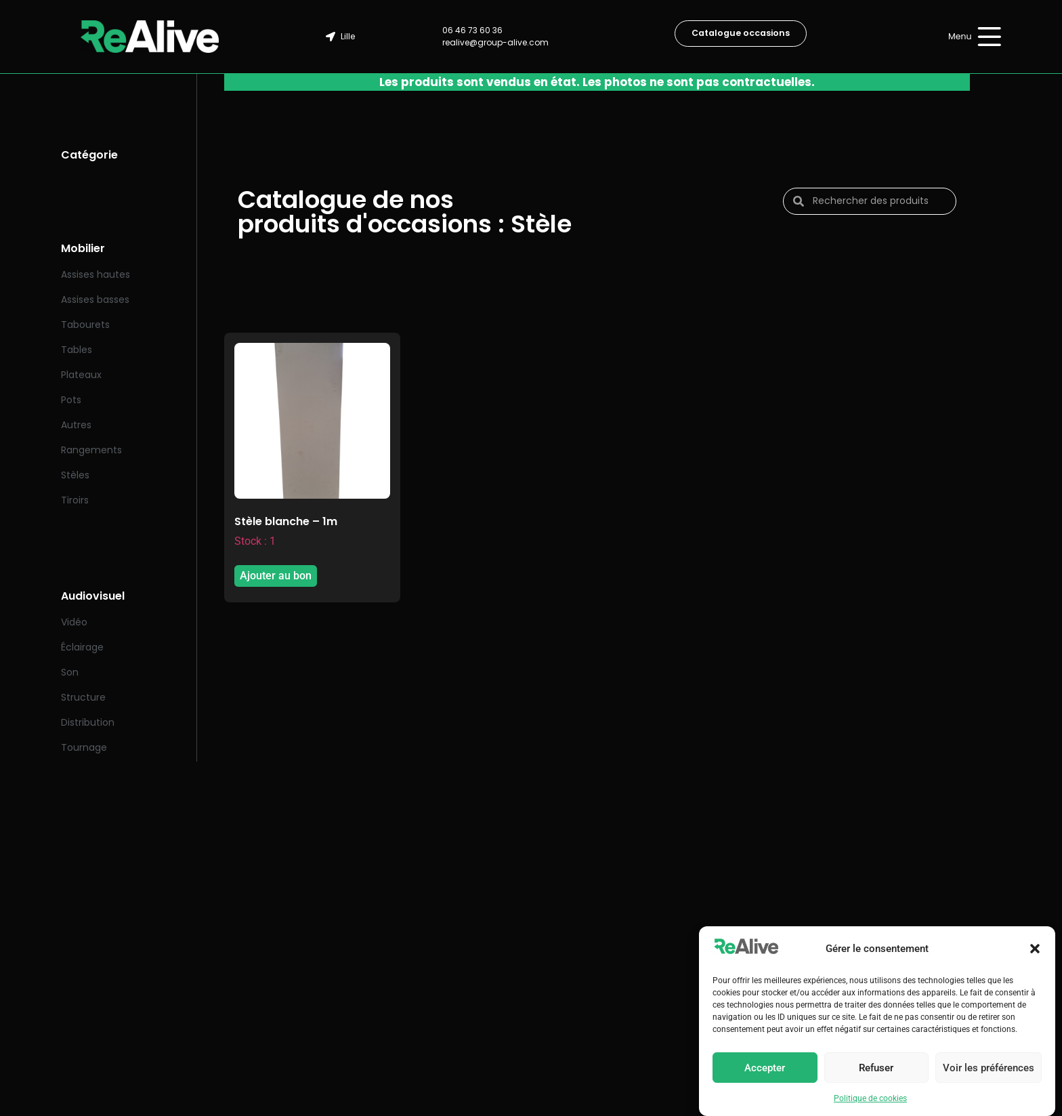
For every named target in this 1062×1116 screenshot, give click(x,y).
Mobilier (83, 248)
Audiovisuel (93, 596)
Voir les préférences (988, 1068)
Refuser (876, 1068)
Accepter (764, 1068)
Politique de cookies (870, 1098)
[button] (1035, 948)
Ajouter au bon (276, 575)
